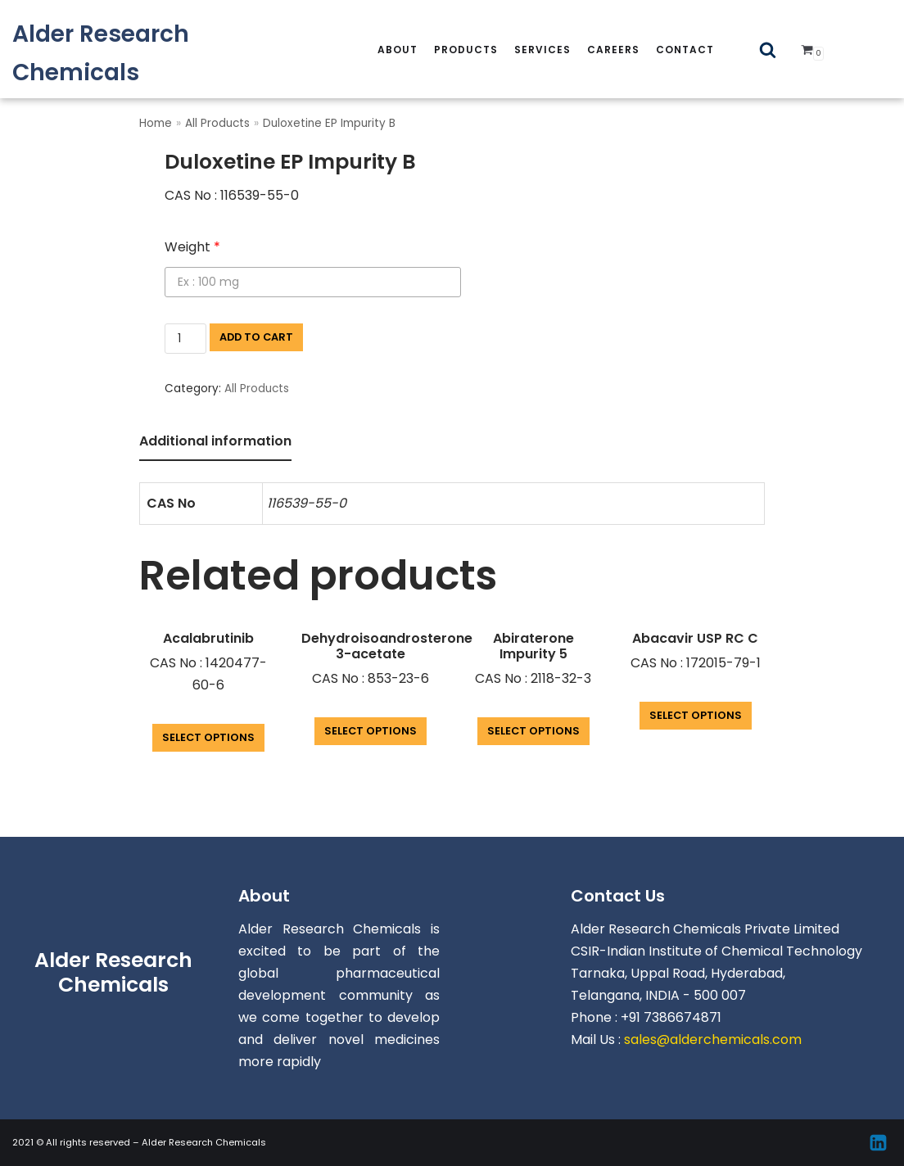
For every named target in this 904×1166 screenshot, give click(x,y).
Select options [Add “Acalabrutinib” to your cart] (208, 737)
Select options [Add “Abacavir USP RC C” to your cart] (695, 715)
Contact (685, 49)
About (397, 49)
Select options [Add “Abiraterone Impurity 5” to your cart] (533, 731)
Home (155, 123)
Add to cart (256, 337)
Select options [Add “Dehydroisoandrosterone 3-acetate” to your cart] (370, 731)
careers (613, 49)
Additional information (215, 441)
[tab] (215, 442)
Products (466, 49)
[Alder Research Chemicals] (150, 53)
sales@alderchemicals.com (713, 1039)
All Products (217, 123)
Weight (192, 246)
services (542, 49)
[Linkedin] (878, 1142)
